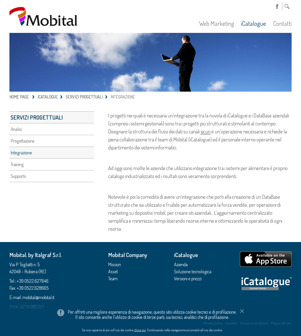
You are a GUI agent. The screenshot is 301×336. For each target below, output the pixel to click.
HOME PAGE (19, 96)
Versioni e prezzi (188, 278)
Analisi (16, 129)
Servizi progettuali (37, 117)
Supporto (18, 176)
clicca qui (140, 319)
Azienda (181, 264)
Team (113, 278)
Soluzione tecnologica (192, 271)
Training (17, 164)
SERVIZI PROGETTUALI (84, 96)
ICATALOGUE (48, 96)
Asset (113, 271)
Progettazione (23, 141)
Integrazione (21, 152)
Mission (114, 264)
